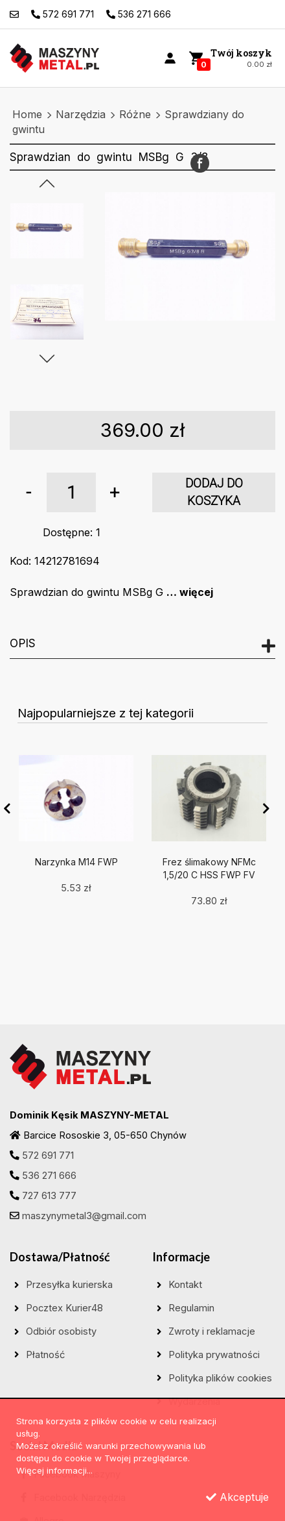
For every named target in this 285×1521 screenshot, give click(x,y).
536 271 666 (49, 1175)
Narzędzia (81, 114)
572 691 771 (48, 1155)
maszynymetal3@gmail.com (84, 1216)
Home (27, 114)
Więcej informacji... (54, 1470)
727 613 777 (49, 1196)
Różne (135, 114)
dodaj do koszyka (214, 492)
